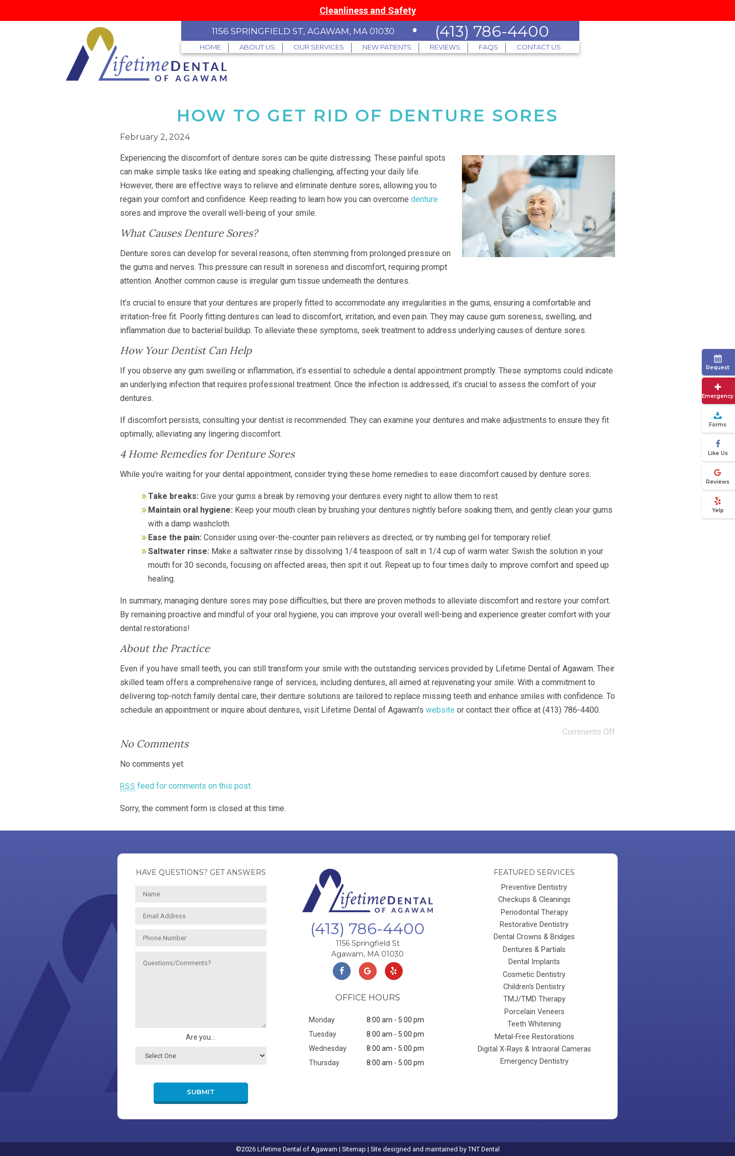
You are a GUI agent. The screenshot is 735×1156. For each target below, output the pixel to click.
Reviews (445, 47)
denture (424, 199)
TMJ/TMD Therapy (534, 999)
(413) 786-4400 (492, 31)
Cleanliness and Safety (368, 10)
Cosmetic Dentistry (534, 974)
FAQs (488, 47)
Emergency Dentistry (534, 1061)
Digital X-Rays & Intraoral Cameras (534, 1049)
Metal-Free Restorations (534, 1037)
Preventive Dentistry (534, 887)
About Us (257, 47)
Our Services (318, 47)
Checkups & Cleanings (534, 899)
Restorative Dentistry (534, 924)
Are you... (200, 1037)
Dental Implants (534, 962)
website (440, 710)
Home (210, 47)
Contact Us (539, 47)
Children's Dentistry (534, 987)
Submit (201, 1092)
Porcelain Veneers (534, 1012)
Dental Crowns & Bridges (534, 937)
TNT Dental (484, 1149)
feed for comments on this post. (186, 786)
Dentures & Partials (534, 949)
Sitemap (354, 1149)
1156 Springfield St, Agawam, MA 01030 (303, 31)
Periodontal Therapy (534, 912)
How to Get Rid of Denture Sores (367, 115)
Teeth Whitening (534, 1024)
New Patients (386, 47)
